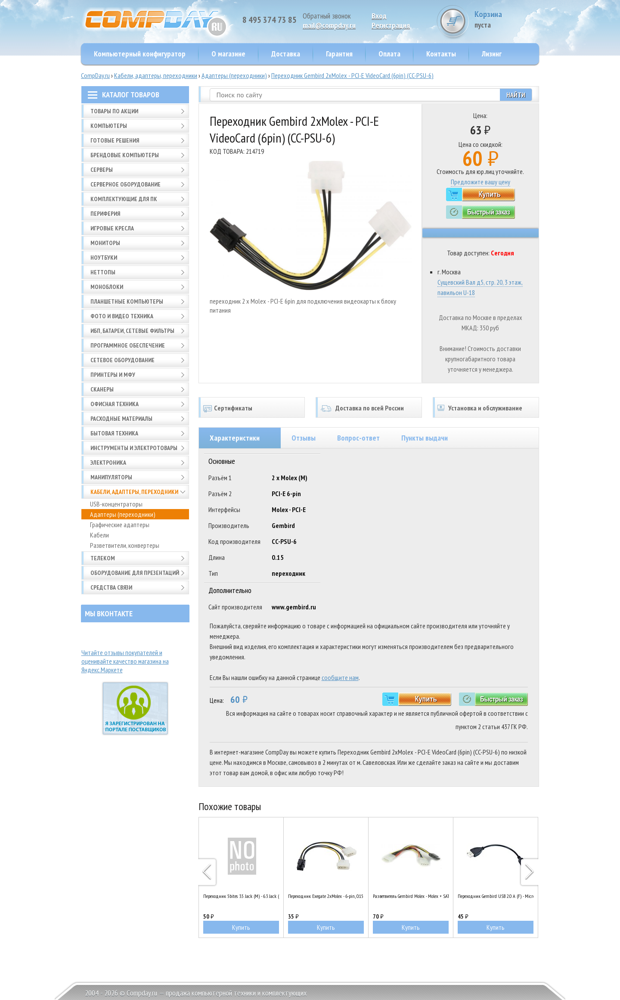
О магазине (228, 54)
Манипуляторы (111, 477)
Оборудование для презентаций (134, 573)
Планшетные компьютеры (126, 301)
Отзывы (303, 438)
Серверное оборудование (125, 184)
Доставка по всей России (369, 408)
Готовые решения (114, 140)
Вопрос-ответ (358, 438)
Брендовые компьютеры (124, 155)
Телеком (102, 558)
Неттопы (102, 272)
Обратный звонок (327, 16)
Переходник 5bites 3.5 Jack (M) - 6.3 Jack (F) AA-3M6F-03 (241, 896)
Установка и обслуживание (485, 408)
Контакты (441, 54)
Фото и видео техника (121, 316)
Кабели (99, 535)
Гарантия (339, 54)
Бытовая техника (114, 433)
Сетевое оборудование (122, 360)
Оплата (389, 54)
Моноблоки (106, 287)
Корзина (506, 19)
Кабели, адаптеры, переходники (155, 75)
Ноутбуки (103, 257)
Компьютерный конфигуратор (140, 54)
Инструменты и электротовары (133, 448)
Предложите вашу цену (480, 181)
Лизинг (492, 54)
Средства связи (111, 587)
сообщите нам (340, 677)
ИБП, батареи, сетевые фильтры (132, 331)
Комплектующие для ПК (123, 199)
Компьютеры (108, 126)
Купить (241, 927)
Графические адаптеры (119, 524)
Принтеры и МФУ (112, 375)
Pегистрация (391, 25)
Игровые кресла (112, 228)
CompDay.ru (95, 75)
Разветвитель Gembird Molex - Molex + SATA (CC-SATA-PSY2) (411, 896)
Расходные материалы (121, 418)
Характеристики (235, 438)
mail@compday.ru (329, 25)
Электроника (108, 462)
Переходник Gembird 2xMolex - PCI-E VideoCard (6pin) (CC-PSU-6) (352, 75)
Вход (379, 16)
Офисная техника (114, 404)
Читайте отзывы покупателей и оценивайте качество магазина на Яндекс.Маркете (125, 661)
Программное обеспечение (127, 345)
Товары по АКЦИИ (114, 111)
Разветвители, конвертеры (124, 545)
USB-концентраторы (116, 504)
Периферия (105, 213)
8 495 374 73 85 (269, 19)
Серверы (101, 170)
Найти (515, 94)
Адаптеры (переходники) (234, 75)
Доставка (285, 54)
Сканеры (102, 389)
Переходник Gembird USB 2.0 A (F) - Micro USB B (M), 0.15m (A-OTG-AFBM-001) (495, 896)
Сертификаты (233, 408)
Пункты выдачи (424, 438)
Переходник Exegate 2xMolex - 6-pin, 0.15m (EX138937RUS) (326, 896)
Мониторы (105, 243)
